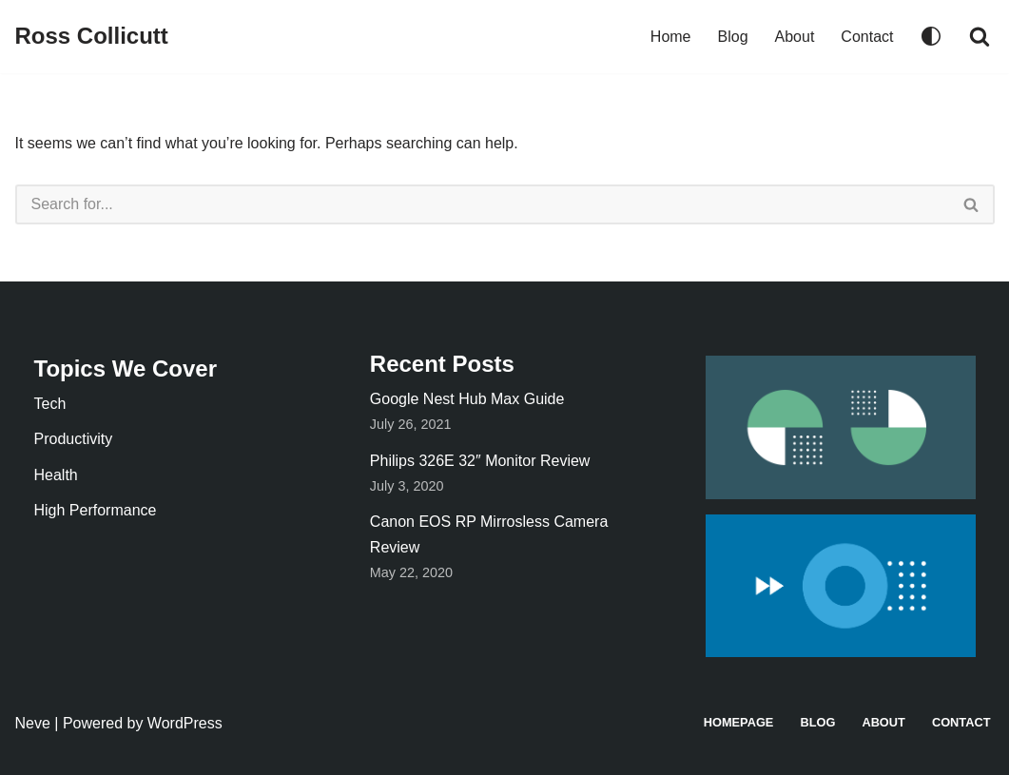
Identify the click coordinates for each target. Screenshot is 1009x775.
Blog (733, 37)
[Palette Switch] (931, 36)
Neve (32, 723)
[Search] (979, 36)
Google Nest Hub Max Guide (467, 399)
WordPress (185, 723)
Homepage (739, 722)
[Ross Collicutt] (91, 36)
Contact (867, 37)
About (795, 37)
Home (670, 37)
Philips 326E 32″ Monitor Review (480, 461)
